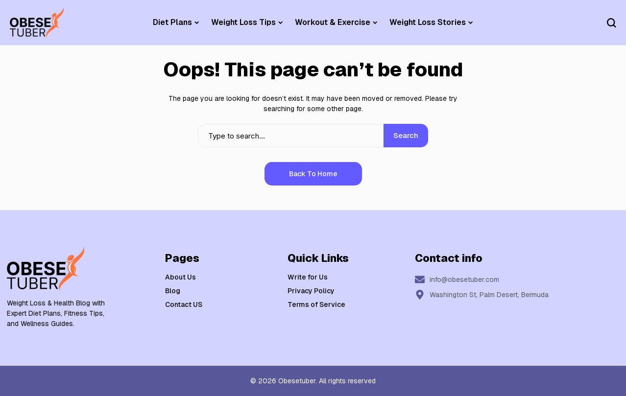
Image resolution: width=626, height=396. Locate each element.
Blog (172, 290)
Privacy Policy (311, 290)
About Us (180, 277)
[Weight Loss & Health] (37, 22)
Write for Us (308, 277)
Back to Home (313, 173)
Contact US (183, 304)
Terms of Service (316, 304)
